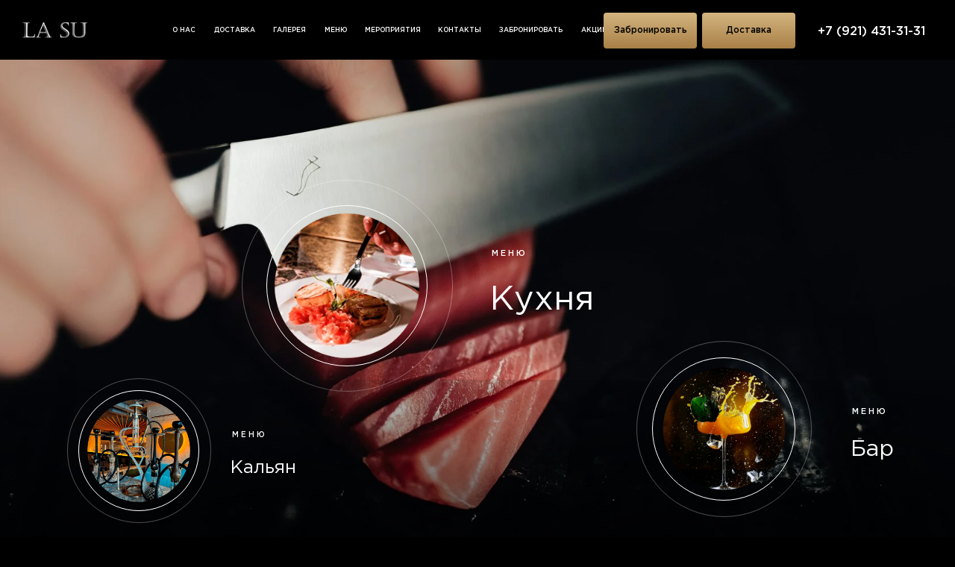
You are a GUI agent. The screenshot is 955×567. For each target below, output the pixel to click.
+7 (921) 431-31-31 (871, 31)
